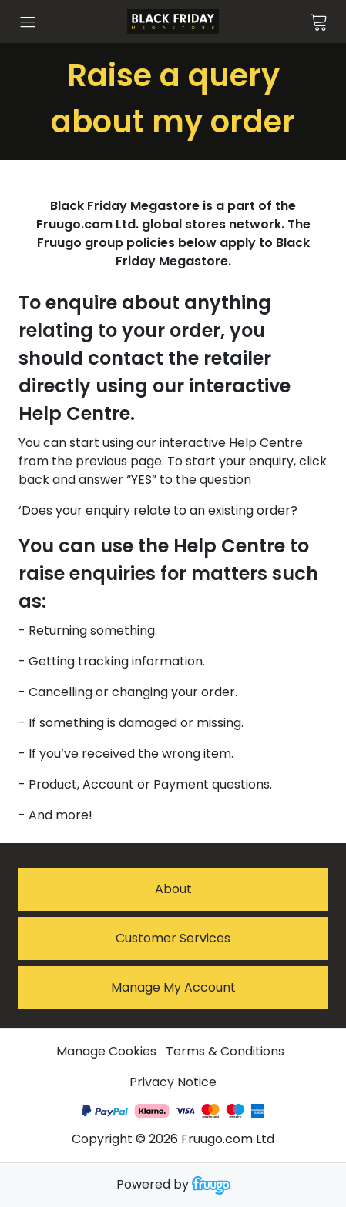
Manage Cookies (106, 1051)
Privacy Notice (173, 1082)
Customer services (173, 938)
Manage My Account (173, 987)
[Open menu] (27, 21)
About (173, 889)
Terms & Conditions (225, 1051)
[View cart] (318, 21)
